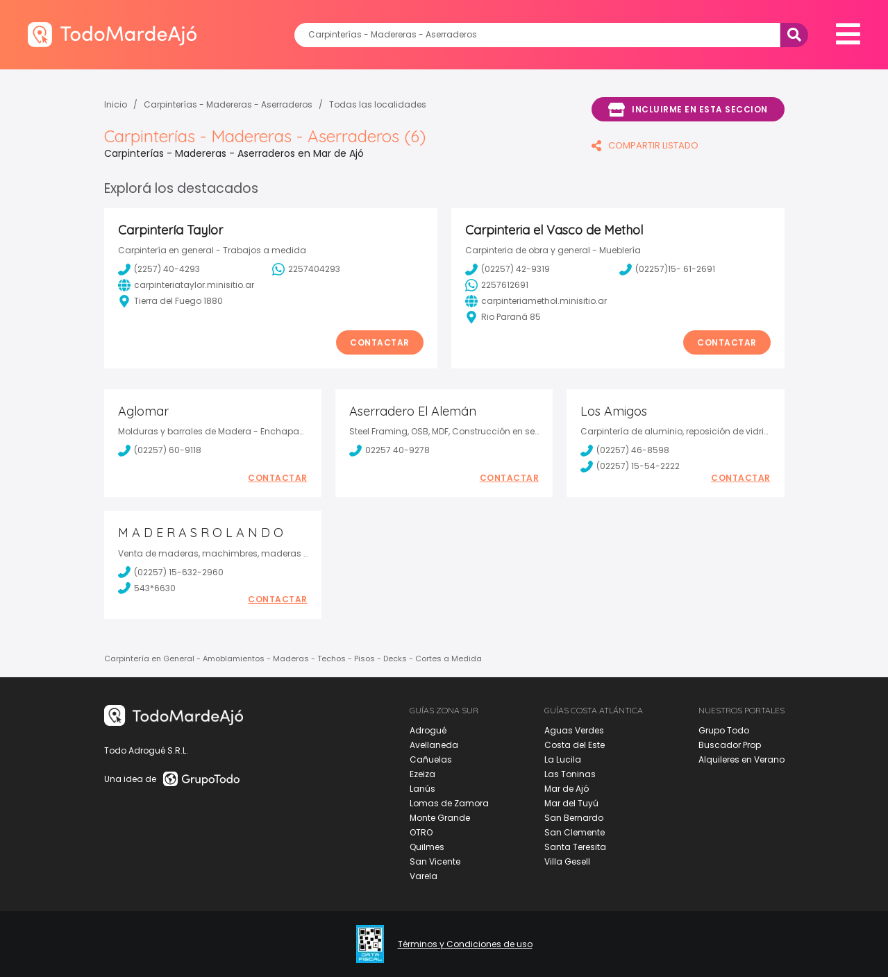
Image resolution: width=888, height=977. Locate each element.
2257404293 (306, 269)
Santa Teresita (575, 847)
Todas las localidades (377, 104)
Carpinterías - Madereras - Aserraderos (228, 104)
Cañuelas (431, 759)
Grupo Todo (723, 730)
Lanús (422, 789)
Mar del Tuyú (571, 803)
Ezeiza (422, 774)
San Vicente (435, 861)
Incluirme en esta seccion (688, 110)
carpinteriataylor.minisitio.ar (186, 285)
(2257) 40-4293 (159, 269)
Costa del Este (574, 745)
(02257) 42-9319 (507, 269)
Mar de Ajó (566, 789)
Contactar (380, 342)
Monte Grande (440, 818)
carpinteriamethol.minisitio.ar (536, 301)
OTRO (421, 832)
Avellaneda (434, 745)
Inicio (115, 104)
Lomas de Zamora (449, 803)
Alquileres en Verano (741, 759)
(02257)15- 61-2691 (667, 269)
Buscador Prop (729, 745)
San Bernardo (573, 818)
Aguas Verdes (574, 730)
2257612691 (496, 285)
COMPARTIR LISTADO (645, 145)
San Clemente (574, 832)
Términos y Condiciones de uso (465, 944)
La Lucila (562, 759)
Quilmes (427, 847)
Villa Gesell (567, 861)
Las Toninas (570, 774)
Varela (423, 876)
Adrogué (428, 730)
